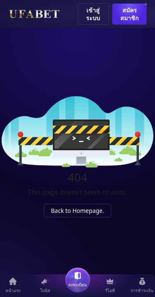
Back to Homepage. (77, 210)
